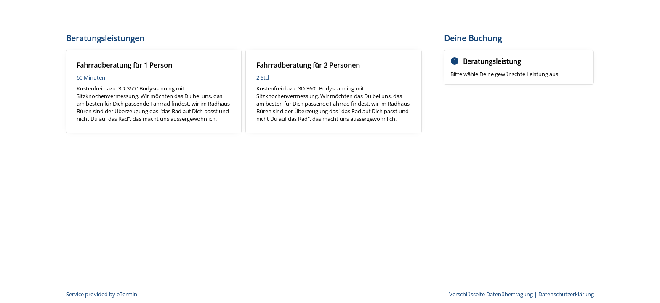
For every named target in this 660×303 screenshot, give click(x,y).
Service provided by (101, 294)
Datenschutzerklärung (566, 294)
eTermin (127, 294)
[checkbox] (154, 91)
